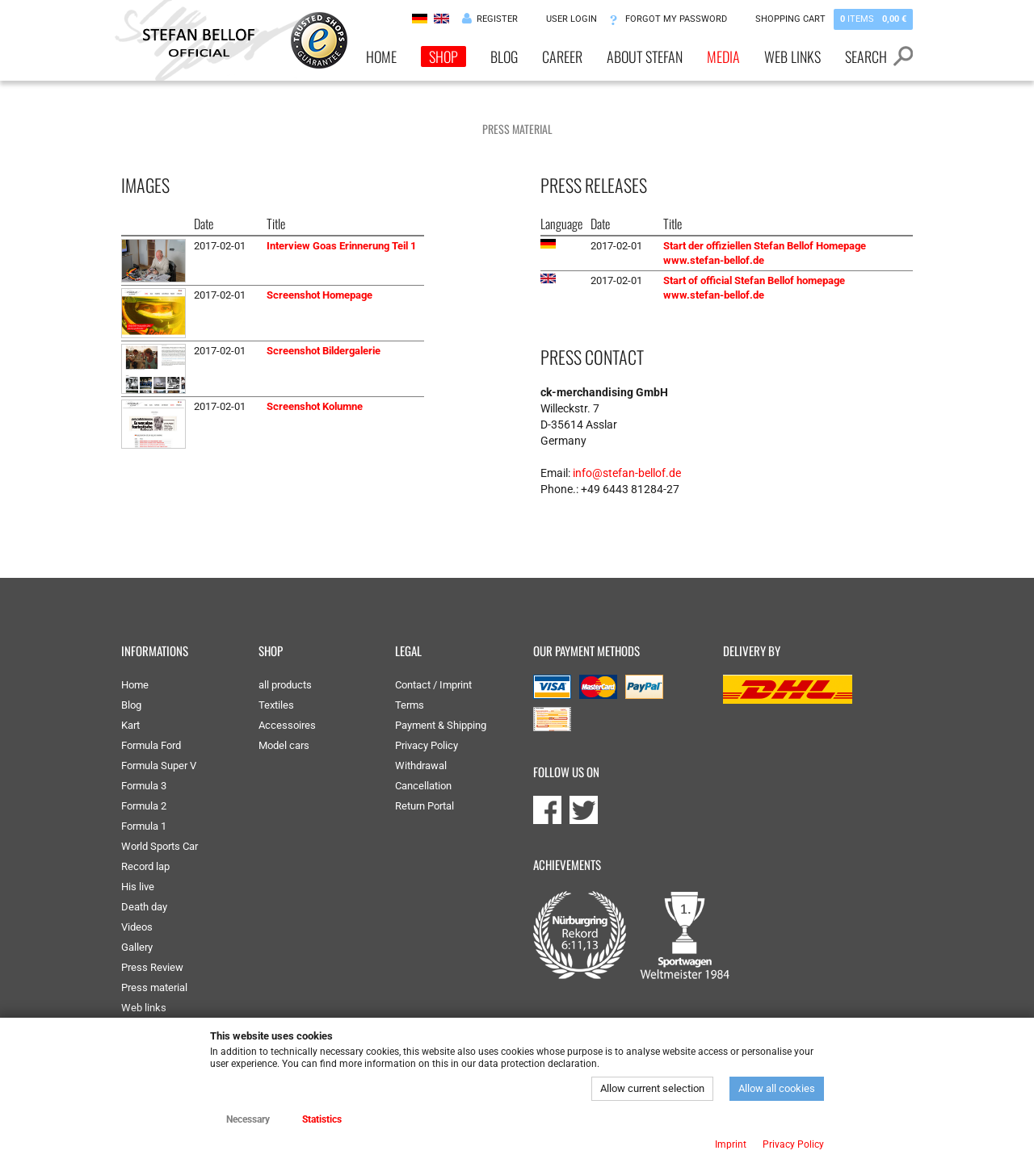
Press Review (152, 967)
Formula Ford (151, 745)
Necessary (248, 1119)
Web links (792, 56)
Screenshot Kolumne (315, 406)
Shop (443, 56)
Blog (504, 56)
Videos (137, 927)
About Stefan (645, 56)
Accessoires (287, 725)
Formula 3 (143, 786)
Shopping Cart (834, 19)
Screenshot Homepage (319, 295)
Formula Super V (158, 765)
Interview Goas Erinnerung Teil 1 (341, 246)
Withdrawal (421, 765)
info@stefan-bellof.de (627, 472)
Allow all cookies (776, 1088)
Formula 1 (143, 826)
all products (285, 685)
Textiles (276, 705)
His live (137, 887)
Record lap (145, 866)
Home (381, 56)
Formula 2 (143, 806)
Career (562, 56)
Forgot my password (676, 19)
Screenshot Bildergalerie (323, 351)
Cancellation (423, 786)
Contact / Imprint (433, 685)
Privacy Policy (426, 745)
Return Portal (424, 806)
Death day (144, 907)
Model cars (283, 745)
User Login (571, 19)
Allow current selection (652, 1088)
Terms (409, 705)
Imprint (730, 1144)
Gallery (137, 947)
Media (723, 56)
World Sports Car (159, 846)
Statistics (322, 1119)
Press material (154, 987)
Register (497, 19)
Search (866, 56)
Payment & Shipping (440, 725)
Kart (130, 725)
